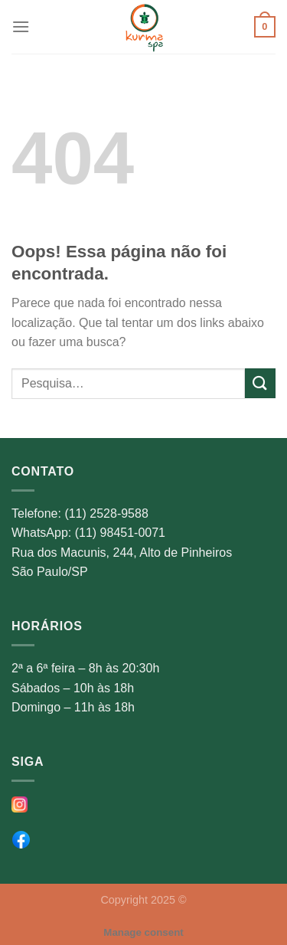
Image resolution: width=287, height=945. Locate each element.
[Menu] (20, 26)
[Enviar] (260, 383)
